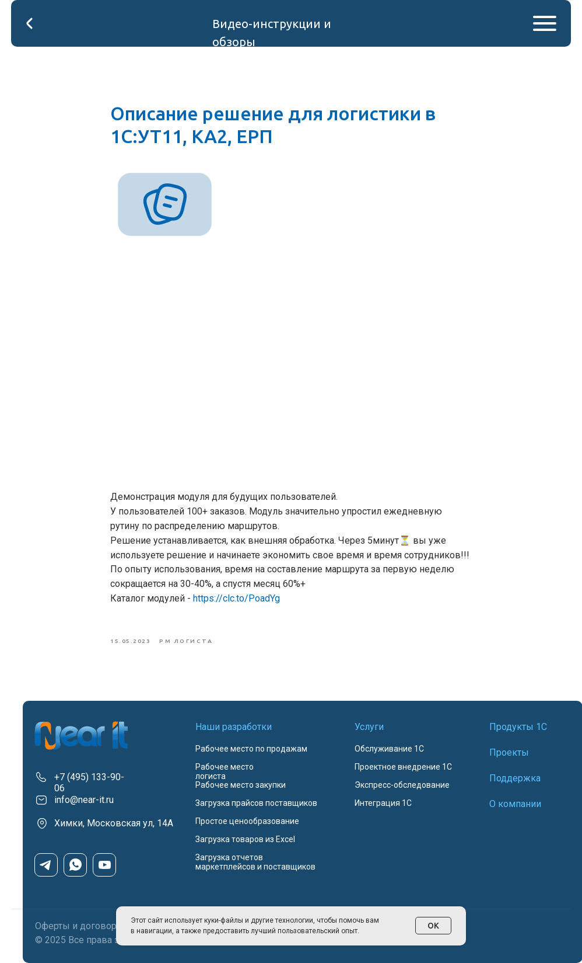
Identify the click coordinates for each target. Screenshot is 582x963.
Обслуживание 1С (389, 748)
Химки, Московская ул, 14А (113, 823)
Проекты (509, 752)
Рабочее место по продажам (251, 748)
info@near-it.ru (84, 799)
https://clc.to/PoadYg (236, 598)
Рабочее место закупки (240, 785)
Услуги (369, 726)
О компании (515, 803)
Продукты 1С (518, 726)
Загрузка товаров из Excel (245, 839)
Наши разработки (233, 726)
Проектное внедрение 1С (403, 766)
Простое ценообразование (247, 821)
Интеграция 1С (383, 803)
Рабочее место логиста (224, 771)
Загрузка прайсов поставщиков (256, 803)
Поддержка (515, 778)
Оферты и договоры (79, 925)
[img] (81, 735)
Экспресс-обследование (402, 785)
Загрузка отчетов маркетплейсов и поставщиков (255, 862)
